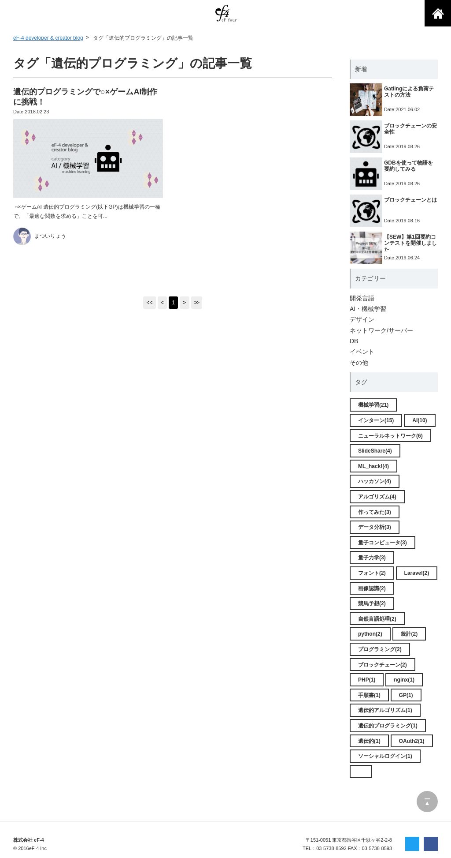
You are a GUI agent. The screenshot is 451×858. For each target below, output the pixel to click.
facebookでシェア (431, 844)
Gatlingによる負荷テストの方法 (409, 92)
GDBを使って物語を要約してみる (408, 166)
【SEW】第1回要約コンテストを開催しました (410, 243)
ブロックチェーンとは (410, 200)
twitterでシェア (412, 844)
